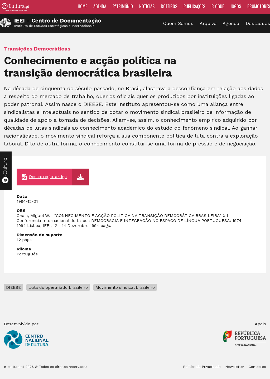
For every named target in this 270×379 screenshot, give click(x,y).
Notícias (147, 6)
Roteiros (169, 6)
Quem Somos (178, 23)
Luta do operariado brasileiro (58, 287)
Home (82, 6)
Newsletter (234, 367)
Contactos (257, 367)
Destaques (258, 23)
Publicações (194, 6)
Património (123, 6)
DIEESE (13, 287)
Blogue (217, 6)
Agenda (99, 6)
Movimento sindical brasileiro (125, 287)
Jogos (235, 6)
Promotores (258, 6)
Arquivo (208, 23)
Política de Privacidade (202, 367)
